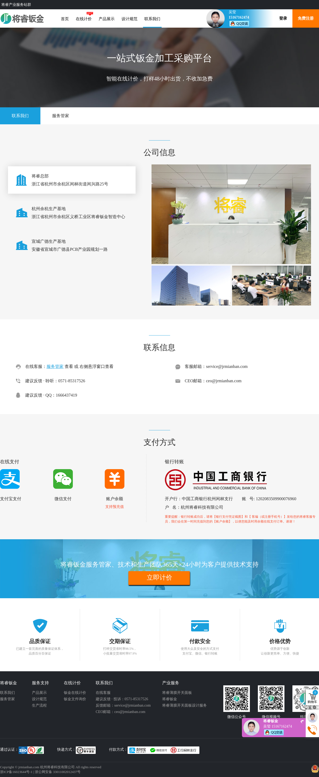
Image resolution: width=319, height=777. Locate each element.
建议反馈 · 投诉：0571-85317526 (122, 699)
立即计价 (159, 577)
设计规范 (129, 19)
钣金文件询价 (75, 699)
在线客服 (103, 693)
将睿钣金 (169, 699)
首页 (65, 19)
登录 (283, 18)
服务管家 (60, 115)
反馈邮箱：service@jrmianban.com (123, 705)
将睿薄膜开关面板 (177, 693)
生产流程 (39, 705)
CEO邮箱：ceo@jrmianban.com (120, 712)
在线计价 (84, 19)
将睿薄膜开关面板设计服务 (184, 705)
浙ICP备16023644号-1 (16, 772)
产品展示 (107, 19)
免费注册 (306, 18)
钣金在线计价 (75, 693)
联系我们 (152, 19)
